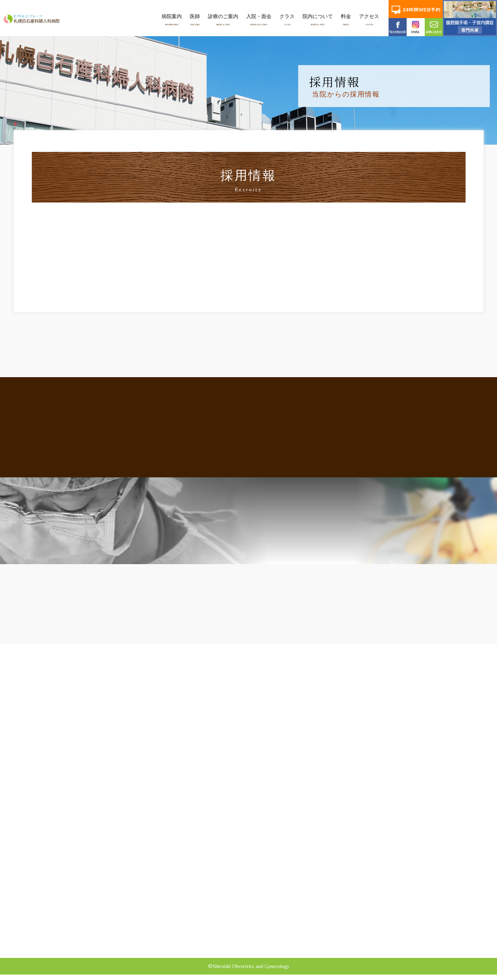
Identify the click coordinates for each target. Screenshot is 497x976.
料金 (346, 20)
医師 (195, 20)
